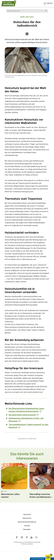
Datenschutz (27, 518)
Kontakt (27, 526)
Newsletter (27, 530)
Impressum (27, 514)
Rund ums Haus (27, 17)
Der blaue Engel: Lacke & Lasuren (22, 415)
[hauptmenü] (48, 3)
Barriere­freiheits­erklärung (27, 522)
